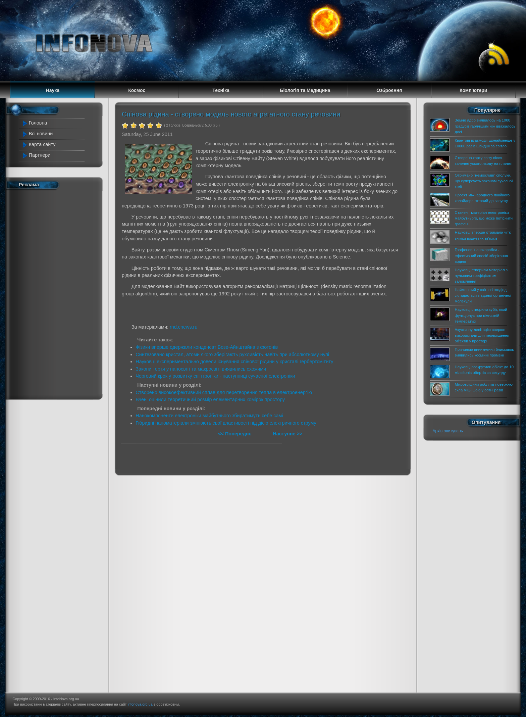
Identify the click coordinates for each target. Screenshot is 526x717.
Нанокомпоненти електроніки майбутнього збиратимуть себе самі (209, 415)
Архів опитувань (448, 431)
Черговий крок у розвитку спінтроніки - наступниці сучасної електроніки (215, 376)
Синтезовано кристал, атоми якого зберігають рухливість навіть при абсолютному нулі (232, 354)
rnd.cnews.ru (183, 327)
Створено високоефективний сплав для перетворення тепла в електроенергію (224, 392)
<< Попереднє (235, 433)
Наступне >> (287, 433)
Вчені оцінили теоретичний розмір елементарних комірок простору (210, 399)
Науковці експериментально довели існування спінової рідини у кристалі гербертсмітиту (234, 361)
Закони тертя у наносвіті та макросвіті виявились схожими (201, 369)
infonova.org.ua (139, 704)
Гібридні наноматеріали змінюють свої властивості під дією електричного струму (226, 423)
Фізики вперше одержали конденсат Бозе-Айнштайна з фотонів (207, 347)
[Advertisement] (52, 293)
